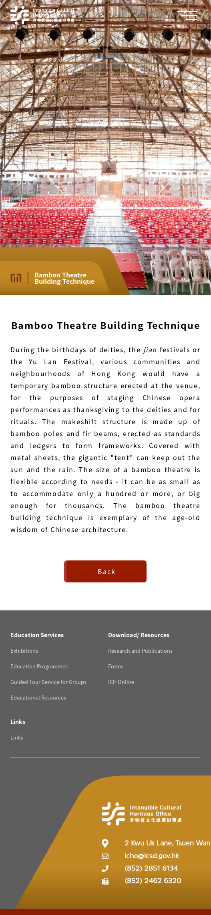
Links (16, 737)
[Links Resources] (17, 721)
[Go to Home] (42, 15)
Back (106, 571)
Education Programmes (39, 666)
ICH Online (121, 682)
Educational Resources (38, 697)
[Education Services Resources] (37, 634)
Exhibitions (24, 650)
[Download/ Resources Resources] (138, 634)
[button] (191, 15)
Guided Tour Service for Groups (48, 682)
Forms (115, 666)
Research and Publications (140, 650)
